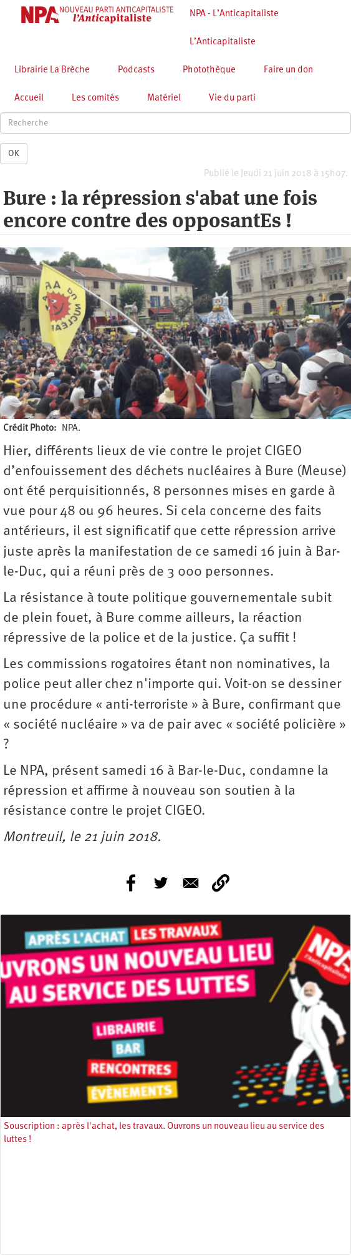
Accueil (29, 98)
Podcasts (136, 70)
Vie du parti (232, 98)
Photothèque (209, 70)
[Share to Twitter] (160, 882)
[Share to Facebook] (130, 882)
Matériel (164, 98)
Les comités (95, 98)
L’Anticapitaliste (223, 42)
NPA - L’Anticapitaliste (234, 14)
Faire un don (288, 70)
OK (13, 153)
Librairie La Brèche (52, 70)
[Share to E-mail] (190, 882)
